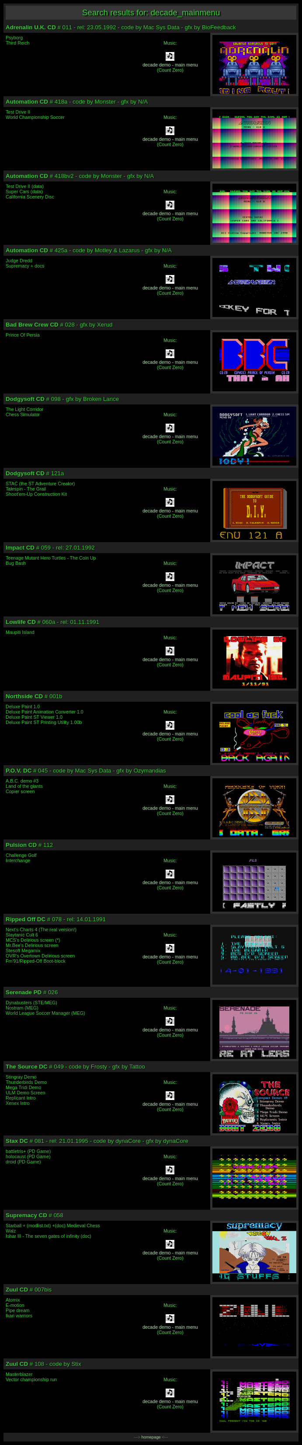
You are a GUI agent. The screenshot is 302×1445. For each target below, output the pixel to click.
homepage (150, 1437)
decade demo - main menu (170, 64)
